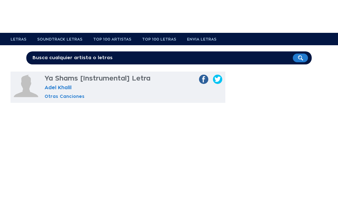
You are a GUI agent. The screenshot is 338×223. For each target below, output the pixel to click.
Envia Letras (201, 39)
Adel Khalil (58, 87)
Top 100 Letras (159, 39)
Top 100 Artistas (112, 39)
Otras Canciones (64, 96)
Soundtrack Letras (59, 39)
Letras (18, 39)
